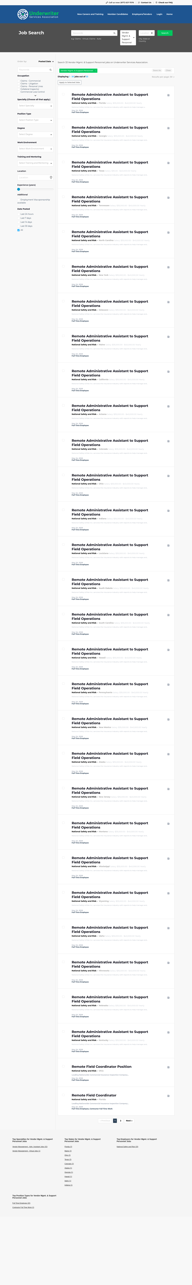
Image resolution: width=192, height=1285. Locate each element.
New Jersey (104, 797)
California (103, 379)
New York (103, 275)
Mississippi (104, 866)
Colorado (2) (69, 1164)
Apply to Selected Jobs (69, 82)
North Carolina (106, 240)
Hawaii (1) (68, 1177)
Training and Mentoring (29, 157)
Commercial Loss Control (33, 92)
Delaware (103, 310)
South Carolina (106, 623)
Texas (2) (68, 1159)
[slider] (18, 189)
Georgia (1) (69, 1172)
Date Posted (23, 209)
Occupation (23, 76)
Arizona (102, 414)
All (22, 230)
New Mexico (105, 727)
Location (21, 171)
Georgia (103, 136)
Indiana (102, 518)
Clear (168, 70)
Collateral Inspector (30, 89)
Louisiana (103, 553)
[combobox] (128, 37)
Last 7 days (26, 218)
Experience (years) (26, 185)
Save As (157, 70)
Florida (102, 103)
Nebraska (103, 1005)
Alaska (102, 762)
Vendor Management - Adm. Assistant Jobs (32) (29, 1147)
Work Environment (27, 142)
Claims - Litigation (29, 83)
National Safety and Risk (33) (127, 1147)
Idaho (102, 936)
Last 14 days (26, 222)
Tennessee (104, 205)
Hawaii (102, 657)
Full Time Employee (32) (21, 1203)
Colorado (103, 449)
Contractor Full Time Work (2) (23, 1207)
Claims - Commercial (31, 81)
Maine (102, 344)
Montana (103, 831)
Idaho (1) (68, 1181)
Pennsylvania (105, 692)
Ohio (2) (67, 1155)
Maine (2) (68, 1151)
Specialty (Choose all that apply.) (33, 99)
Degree (21, 128)
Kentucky (103, 1040)
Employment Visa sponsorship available (33, 201)
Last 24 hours (27, 214)
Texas (101, 171)
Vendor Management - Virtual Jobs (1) (26, 1151)
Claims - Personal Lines (32, 86)
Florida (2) (68, 1147)
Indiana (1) (68, 1185)
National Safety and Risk (84, 103)
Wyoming (104, 901)
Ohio (101, 484)
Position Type (24, 114)
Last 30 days (26, 226)
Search (165, 33)
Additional (22, 195)
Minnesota (104, 970)
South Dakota (106, 588)
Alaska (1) (68, 1168)
